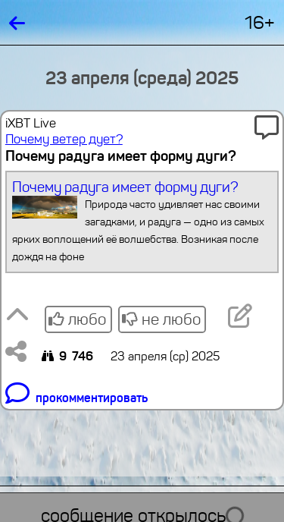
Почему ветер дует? (64, 139)
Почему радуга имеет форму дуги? (141, 222)
